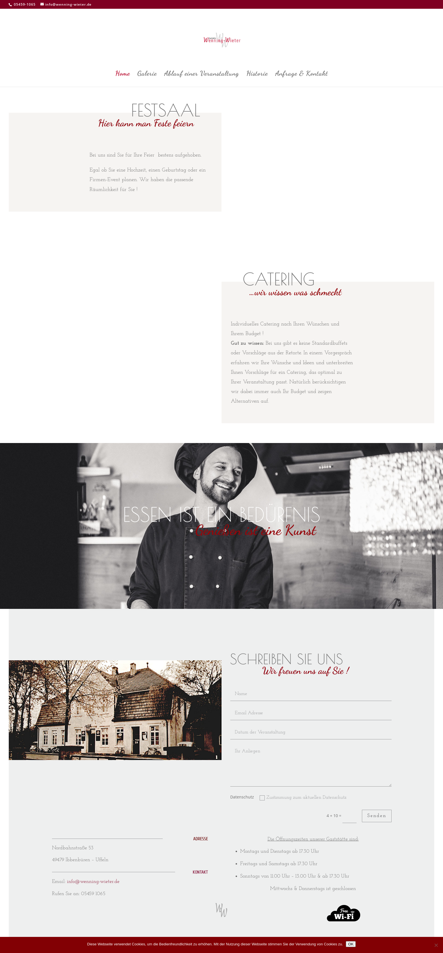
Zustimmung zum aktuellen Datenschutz (303, 797)
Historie (257, 74)
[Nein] (436, 945)
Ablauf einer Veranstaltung (201, 74)
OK (350, 944)
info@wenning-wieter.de (93, 881)
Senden (376, 816)
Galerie (147, 74)
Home (122, 74)
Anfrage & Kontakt (301, 74)
